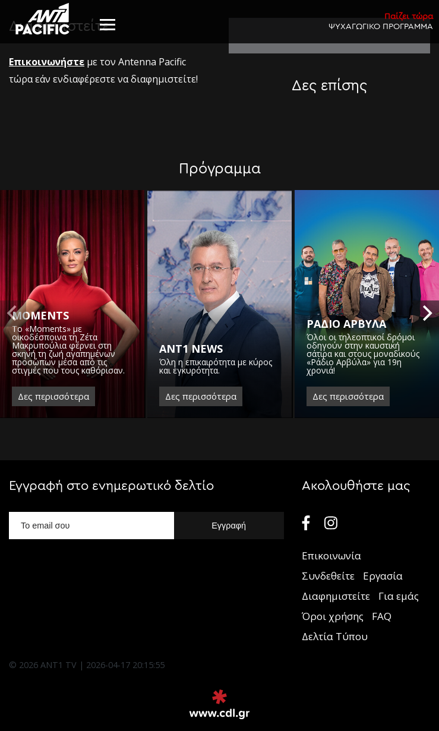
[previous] (13, 313)
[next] (426, 313)
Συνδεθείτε (328, 576)
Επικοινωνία (331, 555)
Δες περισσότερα (53, 396)
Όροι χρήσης (333, 616)
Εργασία (383, 576)
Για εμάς (398, 596)
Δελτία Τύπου (335, 636)
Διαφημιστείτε (336, 596)
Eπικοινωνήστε (46, 61)
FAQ (381, 616)
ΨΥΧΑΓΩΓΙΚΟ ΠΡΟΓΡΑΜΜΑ (381, 21)
